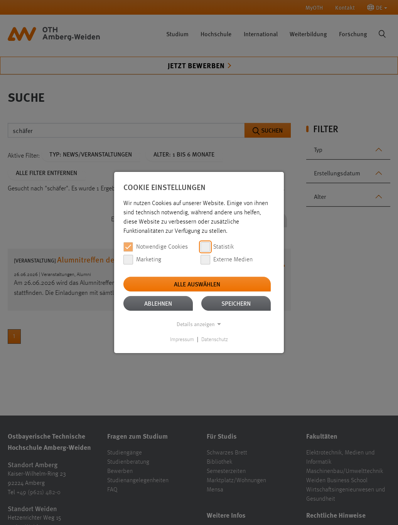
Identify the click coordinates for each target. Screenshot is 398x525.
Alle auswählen (197, 283)
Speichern (236, 303)
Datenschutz (214, 339)
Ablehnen (158, 303)
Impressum (182, 339)
